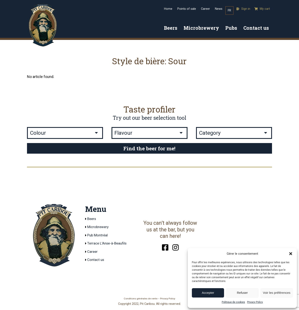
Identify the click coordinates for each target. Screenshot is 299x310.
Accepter (208, 292)
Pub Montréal (98, 235)
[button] (291, 254)
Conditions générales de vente (140, 299)
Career (205, 9)
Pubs (231, 28)
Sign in (243, 9)
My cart (262, 9)
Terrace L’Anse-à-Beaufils (108, 244)
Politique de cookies (233, 302)
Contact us (256, 28)
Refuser (242, 292)
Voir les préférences (276, 292)
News (218, 9)
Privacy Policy (255, 302)
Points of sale (186, 9)
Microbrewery (201, 28)
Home (168, 9)
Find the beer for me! (149, 148)
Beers (170, 28)
